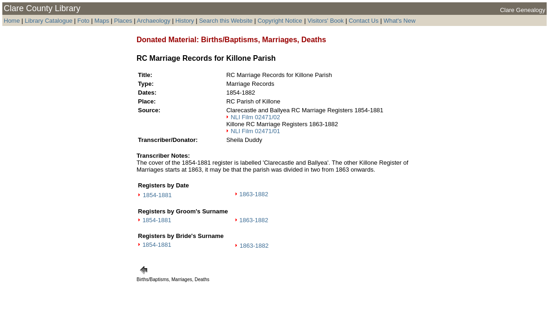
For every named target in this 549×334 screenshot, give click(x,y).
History (184, 20)
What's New (400, 20)
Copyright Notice (279, 20)
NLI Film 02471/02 (255, 117)
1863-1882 (253, 194)
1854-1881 (157, 195)
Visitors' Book (325, 20)
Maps (101, 20)
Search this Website (225, 20)
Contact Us (363, 20)
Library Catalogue (48, 20)
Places (123, 20)
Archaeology (153, 20)
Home (12, 20)
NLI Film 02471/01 (255, 131)
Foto (85, 20)
